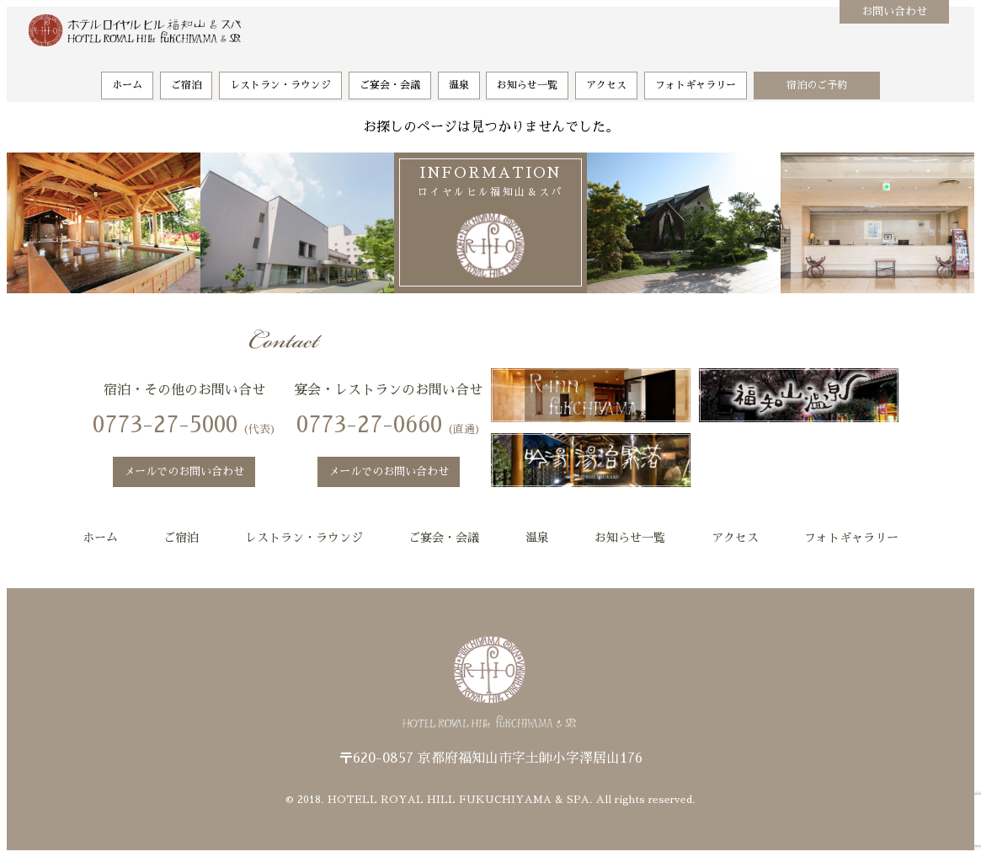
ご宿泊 (186, 77)
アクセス (606, 77)
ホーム (127, 77)
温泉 (459, 77)
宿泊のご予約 (816, 77)
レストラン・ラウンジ (280, 77)
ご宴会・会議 (390, 77)
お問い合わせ (894, 11)
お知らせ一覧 (527, 77)
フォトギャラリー (695, 77)
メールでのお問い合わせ (184, 471)
